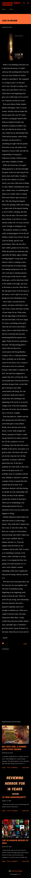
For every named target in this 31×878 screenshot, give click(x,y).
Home (3, 9)
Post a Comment (12, 767)
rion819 (19, 874)
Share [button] (25, 644)
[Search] (24, 3)
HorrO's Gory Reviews (11, 4)
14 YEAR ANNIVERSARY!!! (14, 797)
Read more (25, 767)
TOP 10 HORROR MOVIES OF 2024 (15, 841)
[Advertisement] (15, 704)
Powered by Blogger (15, 871)
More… (12, 9)
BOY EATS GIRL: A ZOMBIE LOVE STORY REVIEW (14, 748)
